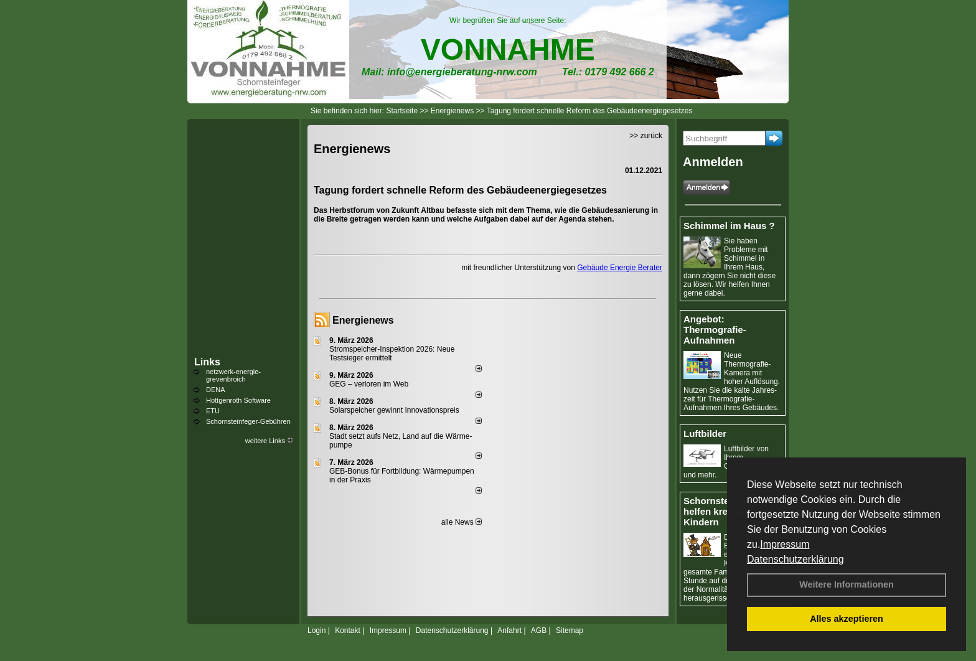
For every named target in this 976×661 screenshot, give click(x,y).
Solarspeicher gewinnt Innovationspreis (394, 410)
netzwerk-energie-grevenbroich (233, 375)
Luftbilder (704, 433)
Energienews (363, 320)
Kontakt (347, 630)
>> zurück (645, 135)
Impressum (784, 544)
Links (207, 362)
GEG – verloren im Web (368, 384)
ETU (213, 411)
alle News (461, 522)
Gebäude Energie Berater (619, 267)
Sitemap (569, 630)
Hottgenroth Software (238, 400)
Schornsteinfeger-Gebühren (248, 421)
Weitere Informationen (846, 584)
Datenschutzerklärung (795, 559)
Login (316, 630)
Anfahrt (509, 630)
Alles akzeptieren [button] (846, 619)
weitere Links (269, 440)
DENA (215, 389)
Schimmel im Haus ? (729, 225)
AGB (539, 630)
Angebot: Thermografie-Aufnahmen (714, 329)
